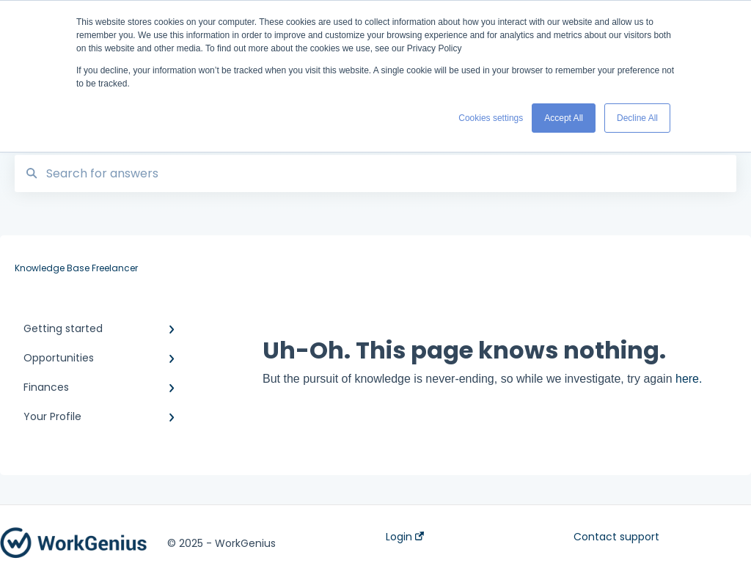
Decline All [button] (637, 118)
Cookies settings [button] (490, 118)
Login (405, 537)
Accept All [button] (563, 118)
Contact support (616, 537)
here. (688, 378)
